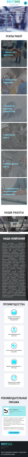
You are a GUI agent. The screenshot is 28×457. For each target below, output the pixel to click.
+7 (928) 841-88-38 (13, 5)
